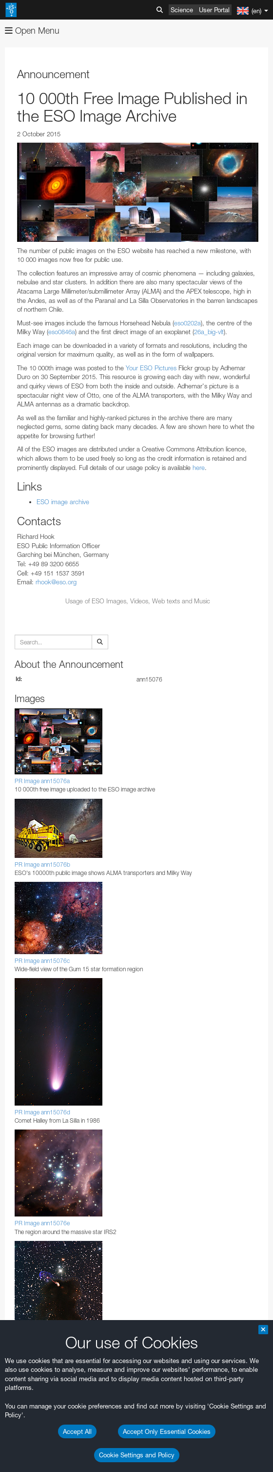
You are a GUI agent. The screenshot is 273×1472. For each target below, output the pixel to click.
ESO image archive (63, 502)
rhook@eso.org (56, 582)
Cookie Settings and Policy (137, 1455)
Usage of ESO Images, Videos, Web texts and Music (137, 601)
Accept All (77, 1431)
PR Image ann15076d (42, 1112)
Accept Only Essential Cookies (167, 1431)
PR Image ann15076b (42, 864)
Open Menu (32, 30)
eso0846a (61, 332)
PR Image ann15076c (42, 960)
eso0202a (187, 323)
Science (182, 10)
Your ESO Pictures (151, 368)
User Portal (214, 10)
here (199, 467)
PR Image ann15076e (42, 1223)
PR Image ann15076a (42, 781)
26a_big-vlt (209, 332)
